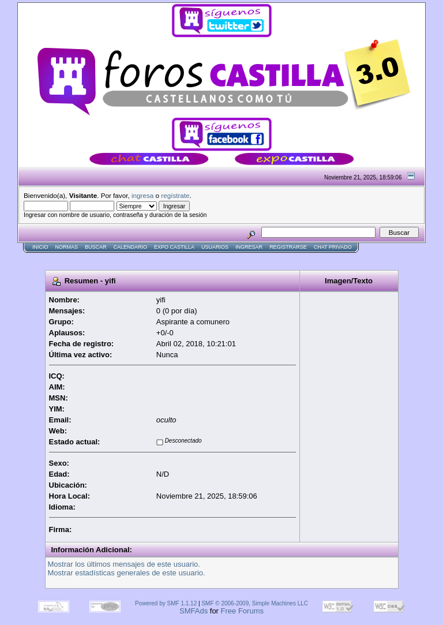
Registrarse (288, 247)
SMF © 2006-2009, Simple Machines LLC (254, 603)
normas (66, 247)
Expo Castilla (174, 247)
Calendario (131, 247)
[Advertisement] (227, 257)
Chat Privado (333, 247)
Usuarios (214, 247)
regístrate (175, 195)
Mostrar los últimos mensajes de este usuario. (124, 564)
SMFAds (193, 611)
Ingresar (248, 247)
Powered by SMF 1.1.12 (166, 603)
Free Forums (242, 611)
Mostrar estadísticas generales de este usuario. (126, 572)
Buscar (96, 247)
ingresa (142, 195)
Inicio (40, 247)
